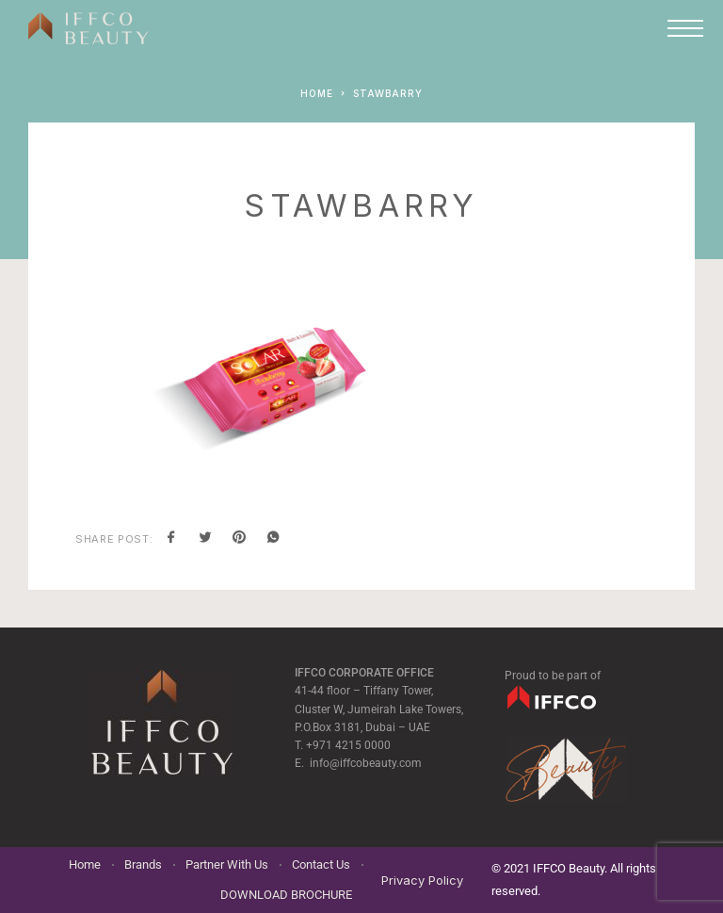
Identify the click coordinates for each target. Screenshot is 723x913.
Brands (143, 864)
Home (85, 864)
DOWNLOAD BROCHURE (286, 895)
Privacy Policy (422, 880)
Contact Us (321, 864)
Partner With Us (226, 864)
